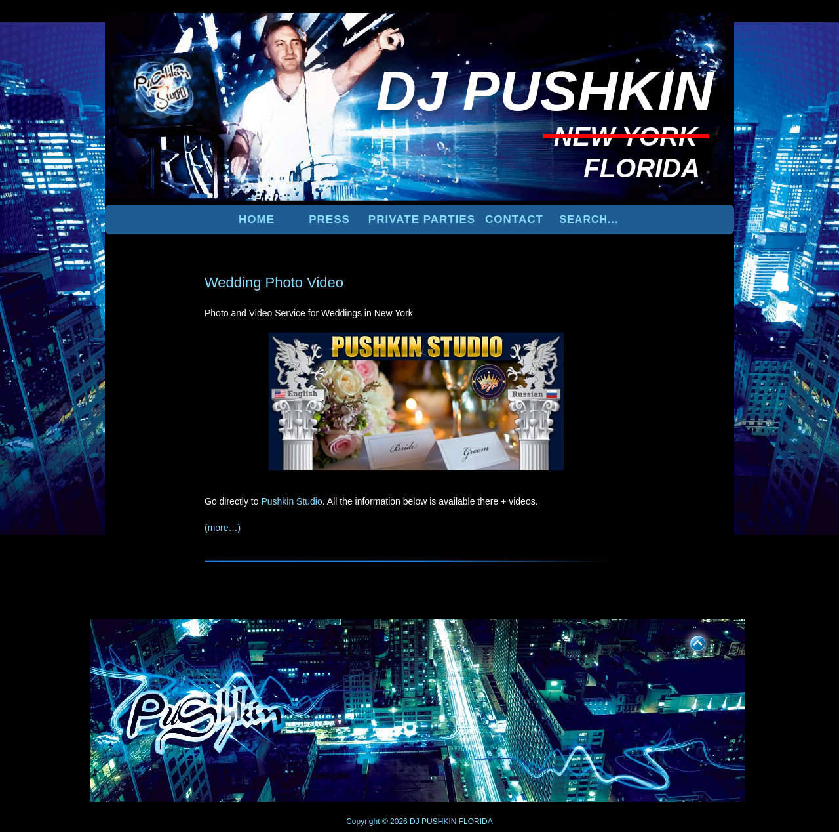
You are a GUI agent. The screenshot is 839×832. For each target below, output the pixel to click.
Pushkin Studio (291, 501)
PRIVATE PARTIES (421, 219)
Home (257, 219)
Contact (514, 219)
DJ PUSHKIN (432, 821)
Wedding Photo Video (274, 282)
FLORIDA (476, 821)
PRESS (329, 219)
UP (689, 641)
